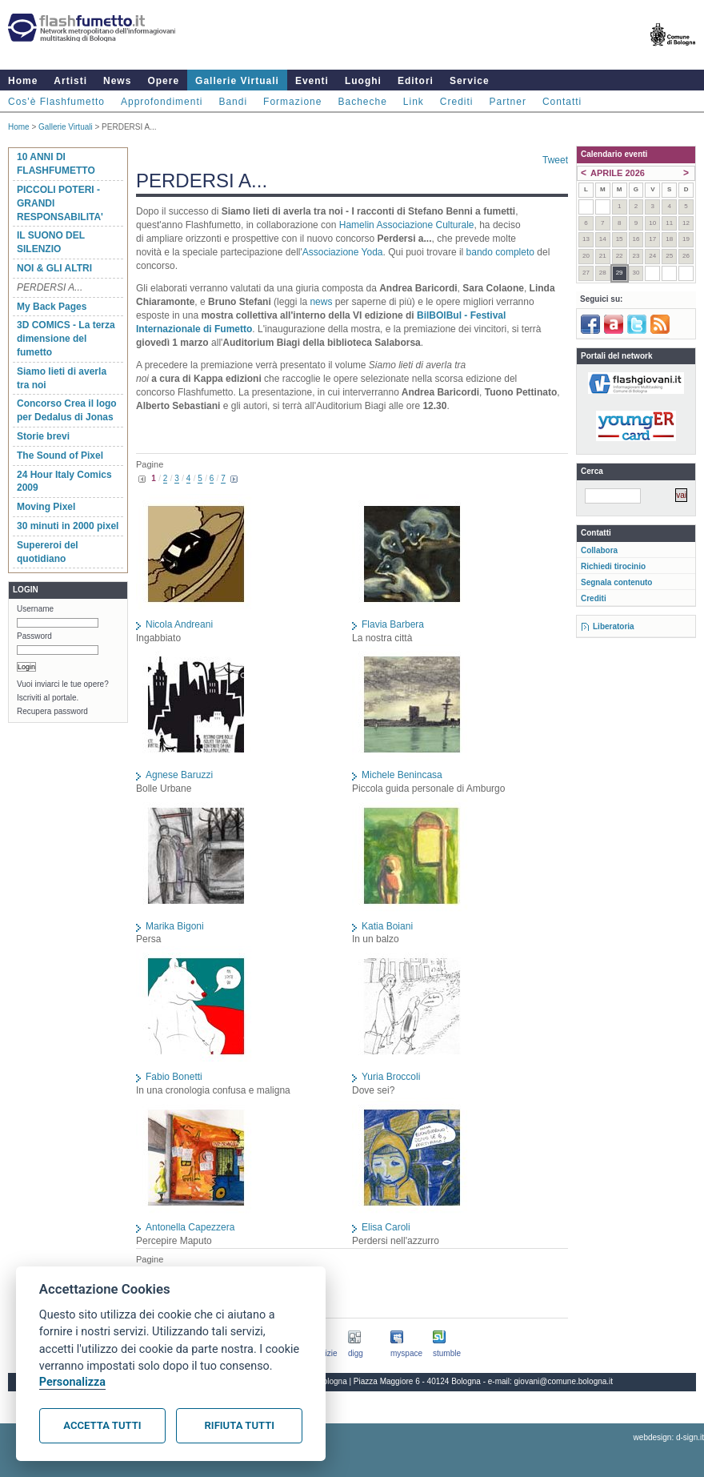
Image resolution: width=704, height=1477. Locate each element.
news (321, 301)
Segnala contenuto (616, 582)
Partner (508, 101)
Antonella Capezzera (190, 1227)
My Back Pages (51, 306)
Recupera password (52, 711)
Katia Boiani (387, 926)
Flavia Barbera (393, 624)
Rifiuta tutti (239, 1425)
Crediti (457, 101)
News (117, 80)
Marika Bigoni (175, 926)
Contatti (562, 101)
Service (470, 80)
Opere (163, 80)
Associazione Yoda (342, 252)
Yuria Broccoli (391, 1076)
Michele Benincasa (402, 775)
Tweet (555, 160)
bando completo (500, 252)
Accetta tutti (102, 1425)
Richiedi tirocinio (613, 566)
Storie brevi (43, 436)
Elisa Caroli (386, 1227)
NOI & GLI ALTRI (54, 268)
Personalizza (72, 1382)
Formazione (292, 101)
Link (413, 101)
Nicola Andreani (179, 624)
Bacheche (362, 101)
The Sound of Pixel (60, 455)
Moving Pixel (46, 506)
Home (23, 80)
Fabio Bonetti (174, 1076)
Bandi (232, 101)
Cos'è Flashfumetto (56, 101)
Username (35, 608)
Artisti (70, 80)
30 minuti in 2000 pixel (67, 526)
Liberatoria (613, 626)
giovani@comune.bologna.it (564, 1381)
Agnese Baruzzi (179, 775)
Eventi (312, 80)
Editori (416, 80)
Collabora (599, 550)
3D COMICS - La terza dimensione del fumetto (66, 338)
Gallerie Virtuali (237, 80)
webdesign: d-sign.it (669, 1437)
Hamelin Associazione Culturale (406, 225)
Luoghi (363, 80)
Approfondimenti (161, 101)
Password (34, 636)
